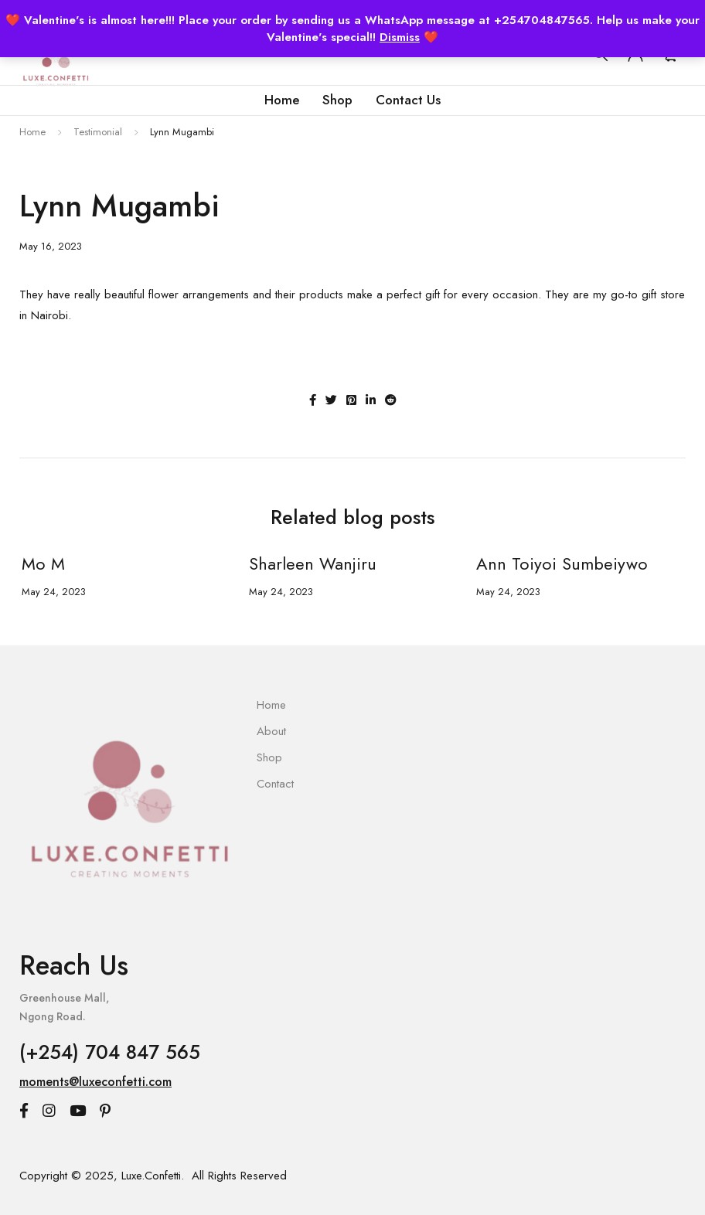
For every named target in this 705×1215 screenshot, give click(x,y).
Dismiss (400, 37)
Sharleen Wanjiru (310, 563)
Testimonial (97, 131)
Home (32, 131)
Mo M (41, 563)
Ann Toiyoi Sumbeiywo (559, 563)
